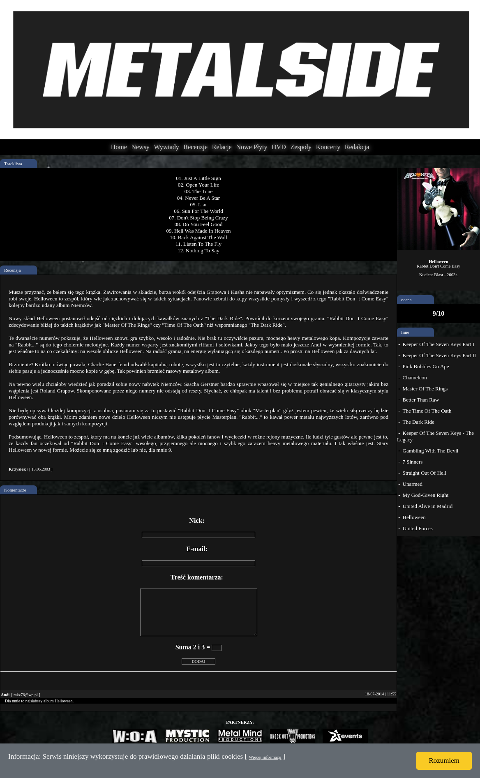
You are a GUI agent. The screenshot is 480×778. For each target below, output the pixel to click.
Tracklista (13, 163)
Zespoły (301, 146)
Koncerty (328, 146)
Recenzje (195, 146)
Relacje (222, 146)
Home (119, 146)
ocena (406, 299)
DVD (279, 146)
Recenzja (12, 270)
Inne (405, 332)
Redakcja (357, 146)
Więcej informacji (265, 757)
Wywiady (166, 146)
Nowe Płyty (251, 146)
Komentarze (15, 489)
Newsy (140, 146)
